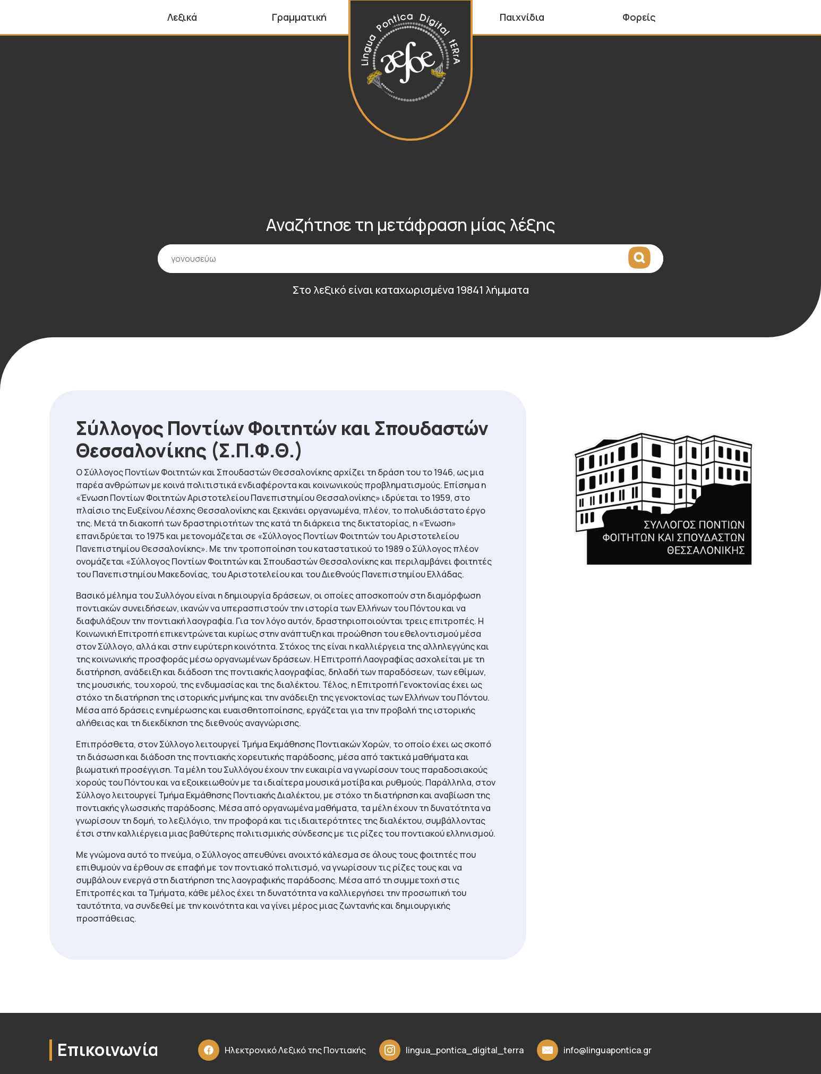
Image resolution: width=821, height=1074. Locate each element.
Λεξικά (182, 17)
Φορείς (639, 17)
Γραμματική (299, 17)
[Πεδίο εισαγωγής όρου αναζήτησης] (410, 258)
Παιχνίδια (522, 17)
